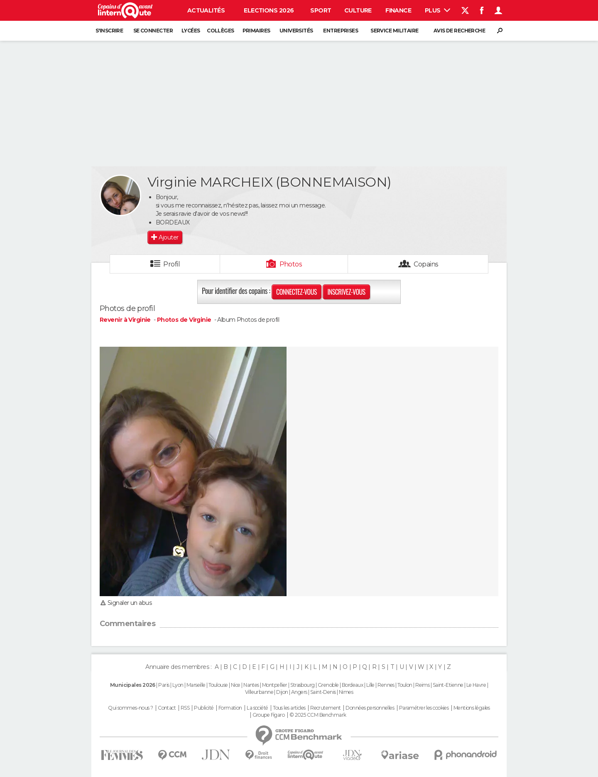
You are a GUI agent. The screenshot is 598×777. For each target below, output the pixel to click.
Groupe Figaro (268, 715)
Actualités (206, 10)
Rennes (386, 685)
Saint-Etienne (448, 685)
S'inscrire (109, 30)
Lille (370, 685)
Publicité (203, 708)
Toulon (404, 685)
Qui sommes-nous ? (130, 708)
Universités (296, 30)
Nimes (346, 692)
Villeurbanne (259, 692)
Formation (230, 708)
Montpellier (274, 685)
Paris (163, 685)
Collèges (220, 30)
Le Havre (476, 685)
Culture (358, 10)
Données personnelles (370, 708)
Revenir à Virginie (126, 319)
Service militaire (394, 30)
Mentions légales (471, 708)
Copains (426, 264)
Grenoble (328, 685)
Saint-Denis (323, 692)
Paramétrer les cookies (424, 708)
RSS (185, 708)
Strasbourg (302, 685)
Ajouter (168, 237)
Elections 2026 (269, 10)
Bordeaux (352, 685)
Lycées (190, 30)
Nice (235, 685)
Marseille (196, 685)
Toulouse (218, 685)
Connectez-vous (296, 292)
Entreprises (340, 30)
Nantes (251, 685)
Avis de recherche (459, 30)
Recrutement (325, 708)
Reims (422, 685)
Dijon (282, 692)
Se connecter (153, 30)
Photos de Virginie (184, 319)
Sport (320, 10)
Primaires (256, 30)
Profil (171, 264)
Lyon (178, 685)
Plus (437, 10)
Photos (290, 264)
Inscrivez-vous (346, 292)
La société (257, 708)
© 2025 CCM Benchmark (317, 715)
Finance (398, 10)
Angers (299, 692)
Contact (167, 708)
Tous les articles (289, 708)
